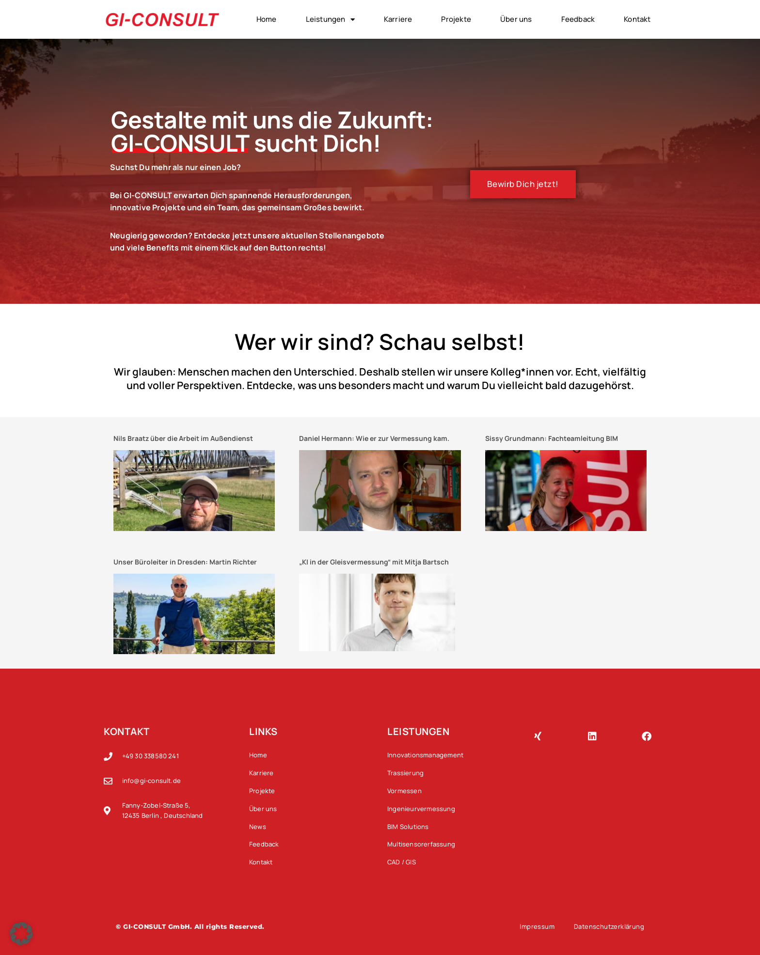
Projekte (456, 19)
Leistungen (330, 19)
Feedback (578, 19)
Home (266, 19)
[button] (21, 933)
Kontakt (637, 19)
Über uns (516, 19)
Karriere (398, 19)
